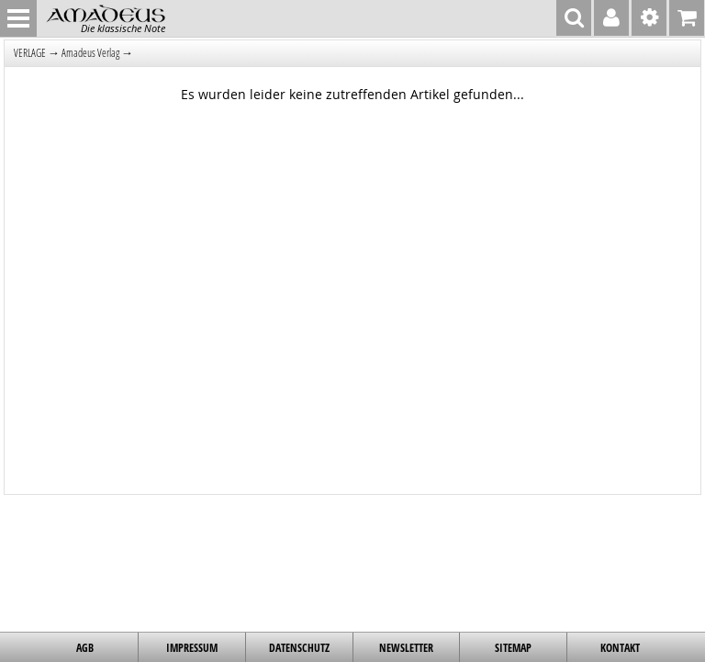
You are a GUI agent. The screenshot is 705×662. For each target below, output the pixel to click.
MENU (18, 18)
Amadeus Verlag (90, 53)
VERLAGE (30, 53)
